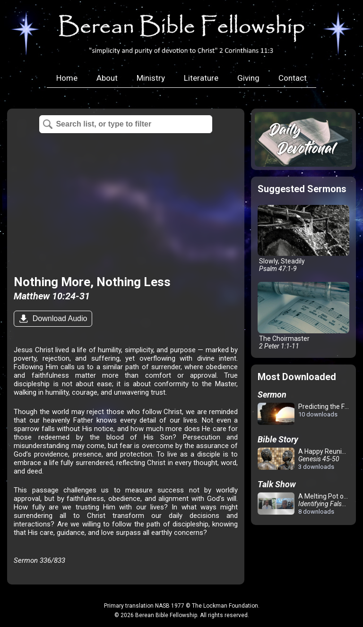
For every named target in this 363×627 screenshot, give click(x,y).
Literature (201, 78)
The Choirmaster (303, 316)
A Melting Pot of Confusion (305, 503)
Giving (248, 78)
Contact (292, 78)
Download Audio (58, 318)
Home (67, 78)
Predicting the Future (305, 414)
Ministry (151, 78)
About (107, 78)
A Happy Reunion (303, 459)
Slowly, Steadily (303, 239)
